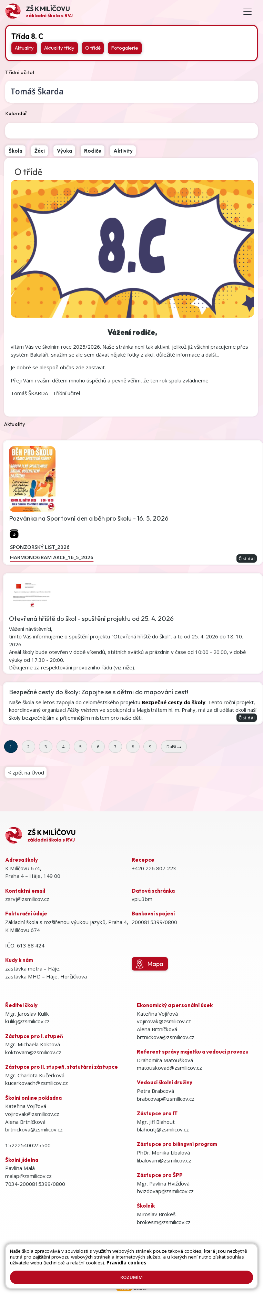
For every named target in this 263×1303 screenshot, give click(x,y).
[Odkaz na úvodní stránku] (39, 11)
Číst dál (247, 558)
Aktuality (24, 47)
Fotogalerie (124, 47)
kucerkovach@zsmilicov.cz (36, 1082)
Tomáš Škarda (36, 91)
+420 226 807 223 (154, 868)
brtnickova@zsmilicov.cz (34, 1129)
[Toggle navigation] (247, 11)
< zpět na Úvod (26, 772)
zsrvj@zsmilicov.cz (27, 898)
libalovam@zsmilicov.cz (164, 1160)
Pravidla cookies (126, 1263)
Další (173, 747)
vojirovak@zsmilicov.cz (32, 1113)
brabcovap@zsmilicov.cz (165, 1098)
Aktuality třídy (59, 47)
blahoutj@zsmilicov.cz (163, 1129)
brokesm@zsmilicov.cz (164, 1222)
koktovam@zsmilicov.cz (33, 1052)
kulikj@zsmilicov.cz (27, 1021)
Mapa (149, 964)
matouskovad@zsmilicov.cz (169, 1067)
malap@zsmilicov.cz (28, 1175)
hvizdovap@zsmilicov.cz (165, 1191)
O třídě (93, 47)
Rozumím (131, 1277)
